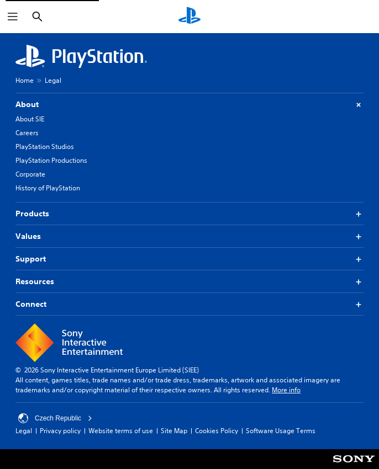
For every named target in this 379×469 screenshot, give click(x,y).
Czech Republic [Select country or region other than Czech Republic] (55, 418)
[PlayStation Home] (189, 16)
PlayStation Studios (44, 146)
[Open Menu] (13, 16)
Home (24, 80)
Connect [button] (189, 304)
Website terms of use (120, 430)
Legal (53, 80)
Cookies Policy (216, 430)
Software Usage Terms (280, 430)
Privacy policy (60, 430)
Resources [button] (189, 281)
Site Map (174, 430)
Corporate (30, 174)
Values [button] (189, 236)
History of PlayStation (47, 188)
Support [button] (189, 259)
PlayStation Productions (51, 160)
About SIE (29, 119)
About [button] (189, 104)
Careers (27, 132)
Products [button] (189, 214)
